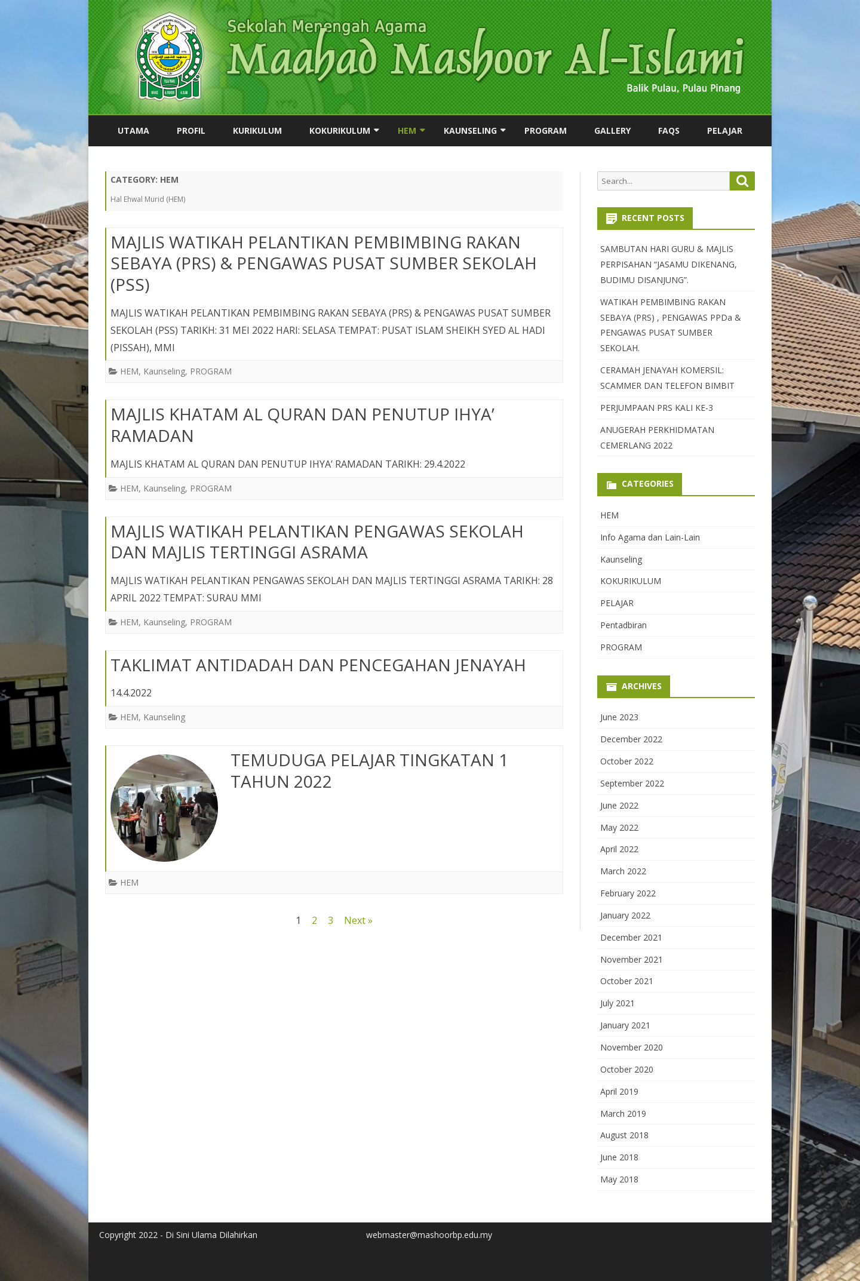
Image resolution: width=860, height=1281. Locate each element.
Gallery (612, 130)
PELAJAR (724, 130)
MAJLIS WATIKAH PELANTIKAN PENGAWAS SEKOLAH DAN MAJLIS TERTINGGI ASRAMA (317, 542)
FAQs (669, 130)
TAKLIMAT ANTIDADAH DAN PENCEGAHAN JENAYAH (318, 664)
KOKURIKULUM (339, 130)
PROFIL (191, 130)
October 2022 (626, 761)
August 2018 (624, 1135)
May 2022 (619, 827)
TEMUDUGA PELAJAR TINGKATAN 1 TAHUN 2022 (369, 770)
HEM (407, 130)
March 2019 (623, 1113)
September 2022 (632, 783)
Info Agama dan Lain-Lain (650, 537)
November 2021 (631, 959)
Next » (358, 920)
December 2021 (631, 937)
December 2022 (631, 739)
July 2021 (617, 1003)
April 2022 (619, 849)
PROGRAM (545, 130)
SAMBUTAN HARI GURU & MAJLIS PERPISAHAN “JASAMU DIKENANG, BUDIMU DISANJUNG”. (668, 264)
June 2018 (619, 1157)
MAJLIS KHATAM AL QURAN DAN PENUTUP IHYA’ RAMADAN (302, 425)
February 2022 (628, 893)
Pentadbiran (623, 625)
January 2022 (625, 915)
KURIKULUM (257, 130)
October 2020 (626, 1069)
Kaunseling (470, 130)
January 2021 (625, 1025)
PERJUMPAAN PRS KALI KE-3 (656, 407)
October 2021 (626, 981)
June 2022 (619, 805)
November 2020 (631, 1047)
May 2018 (619, 1179)
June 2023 (619, 717)
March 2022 (623, 871)
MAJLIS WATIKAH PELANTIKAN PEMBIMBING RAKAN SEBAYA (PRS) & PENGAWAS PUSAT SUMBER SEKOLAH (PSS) (323, 263)
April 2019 (619, 1091)
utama (133, 130)
